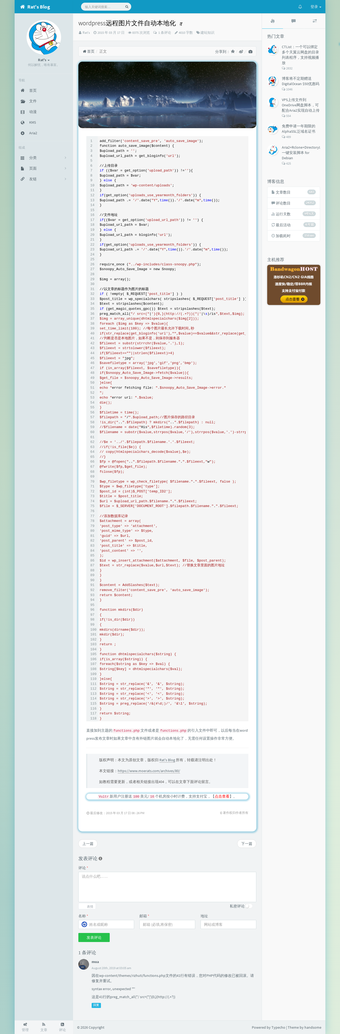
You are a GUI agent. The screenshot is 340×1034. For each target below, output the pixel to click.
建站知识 (207, 32)
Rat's (86, 32)
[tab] (272, 21)
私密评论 (237, 906)
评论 (83, 867)
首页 (89, 51)
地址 (204, 916)
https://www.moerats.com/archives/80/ (149, 770)
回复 (96, 1005)
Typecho (278, 1027)
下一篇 (246, 843)
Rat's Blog (167, 759)
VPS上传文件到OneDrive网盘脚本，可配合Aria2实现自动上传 (301, 105)
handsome (312, 1027)
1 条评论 (164, 32)
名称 (83, 916)
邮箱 (144, 916)
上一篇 (88, 843)
